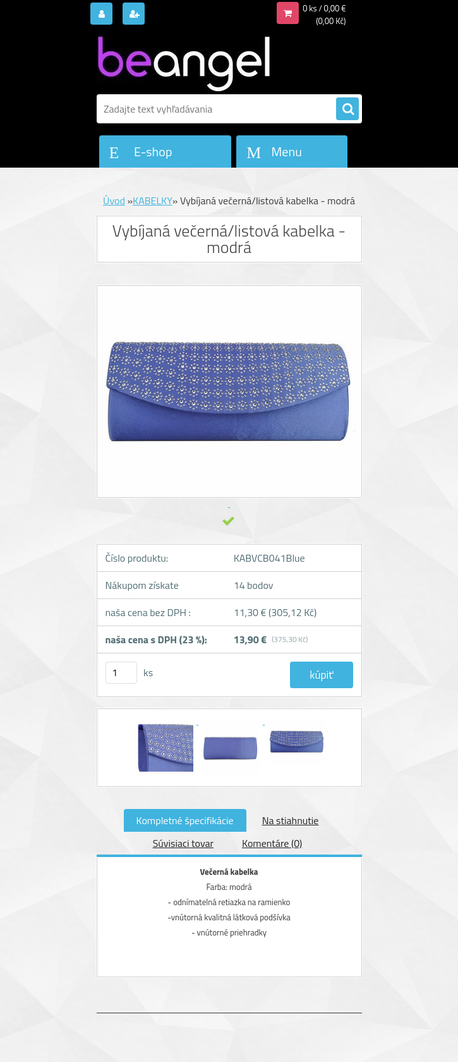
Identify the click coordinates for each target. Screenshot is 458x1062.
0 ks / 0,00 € (324, 8)
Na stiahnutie (290, 820)
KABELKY (152, 200)
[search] (347, 109)
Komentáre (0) (272, 843)
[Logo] (183, 61)
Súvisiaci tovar (183, 843)
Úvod (114, 200)
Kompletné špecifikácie (185, 820)
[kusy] (121, 673)
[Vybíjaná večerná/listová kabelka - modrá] (165, 720)
